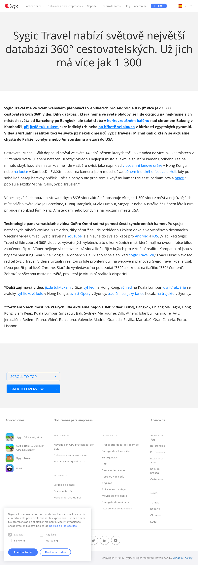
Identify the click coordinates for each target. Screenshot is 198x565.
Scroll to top (33, 376)
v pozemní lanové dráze (142, 165)
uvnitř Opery (80, 293)
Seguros (107, 483)
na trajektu (166, 293)
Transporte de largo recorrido (120, 444)
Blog (127, 6)
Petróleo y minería (113, 476)
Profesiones (157, 452)
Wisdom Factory (182, 557)
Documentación (63, 491)
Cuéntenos (156, 479)
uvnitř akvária (174, 287)
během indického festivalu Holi (150, 171)
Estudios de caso (64, 484)
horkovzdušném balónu (128, 120)
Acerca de (140, 6)
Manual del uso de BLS (68, 497)
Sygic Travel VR (141, 255)
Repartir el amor (156, 460)
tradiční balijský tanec (126, 293)
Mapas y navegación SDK (69, 461)
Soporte (92, 6)
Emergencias (110, 457)
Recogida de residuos (115, 502)
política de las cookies (63, 525)
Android (141, 236)
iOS (155, 236)
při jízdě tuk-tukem (41, 126)
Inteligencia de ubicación (117, 508)
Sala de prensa (155, 470)
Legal (153, 521)
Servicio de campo (113, 470)
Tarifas (154, 502)
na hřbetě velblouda (116, 126)
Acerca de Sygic (156, 437)
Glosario (155, 515)
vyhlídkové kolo (30, 293)
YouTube (74, 236)
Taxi (104, 463)
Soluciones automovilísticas (70, 455)
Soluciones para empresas (64, 6)
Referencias (157, 445)
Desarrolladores (111, 6)
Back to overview (33, 388)
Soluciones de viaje (114, 489)
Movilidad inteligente (114, 495)
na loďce (21, 171)
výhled (88, 287)
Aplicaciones (34, 6)
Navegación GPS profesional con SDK (74, 446)
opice (179, 178)
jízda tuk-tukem (58, 287)
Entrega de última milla (116, 451)
